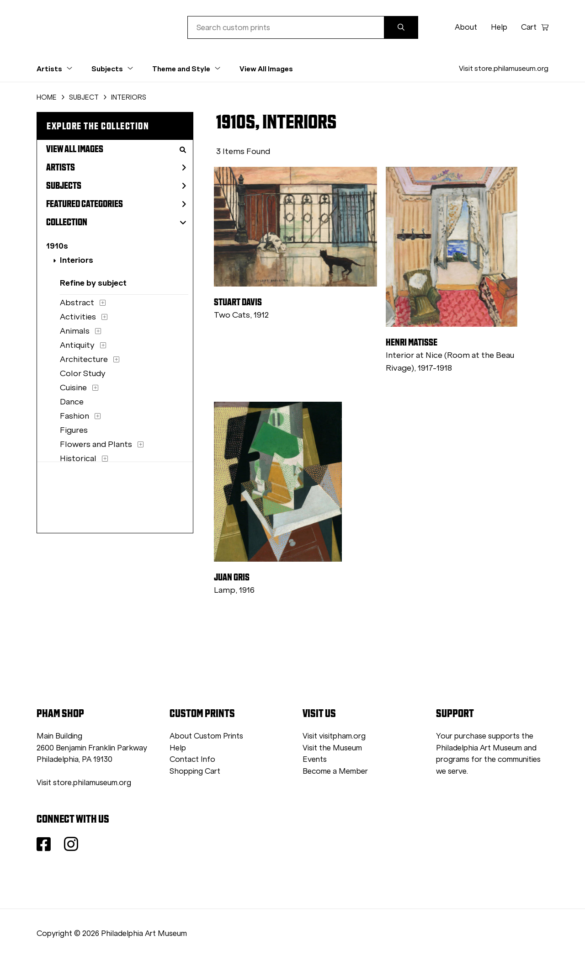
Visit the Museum (332, 748)
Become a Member (335, 771)
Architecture (84, 359)
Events (315, 759)
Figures (74, 430)
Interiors (76, 260)
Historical (78, 458)
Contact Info (192, 759)
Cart (534, 27)
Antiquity (77, 345)
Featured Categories (116, 203)
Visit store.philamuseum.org (503, 68)
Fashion (74, 415)
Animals (75, 330)
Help (499, 27)
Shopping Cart (195, 771)
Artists (116, 167)
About (466, 27)
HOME (47, 97)
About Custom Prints (206, 736)
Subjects (116, 185)
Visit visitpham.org (334, 736)
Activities (78, 316)
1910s (57, 245)
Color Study (83, 373)
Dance (72, 401)
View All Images (266, 68)
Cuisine (73, 387)
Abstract (77, 302)
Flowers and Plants (96, 444)
